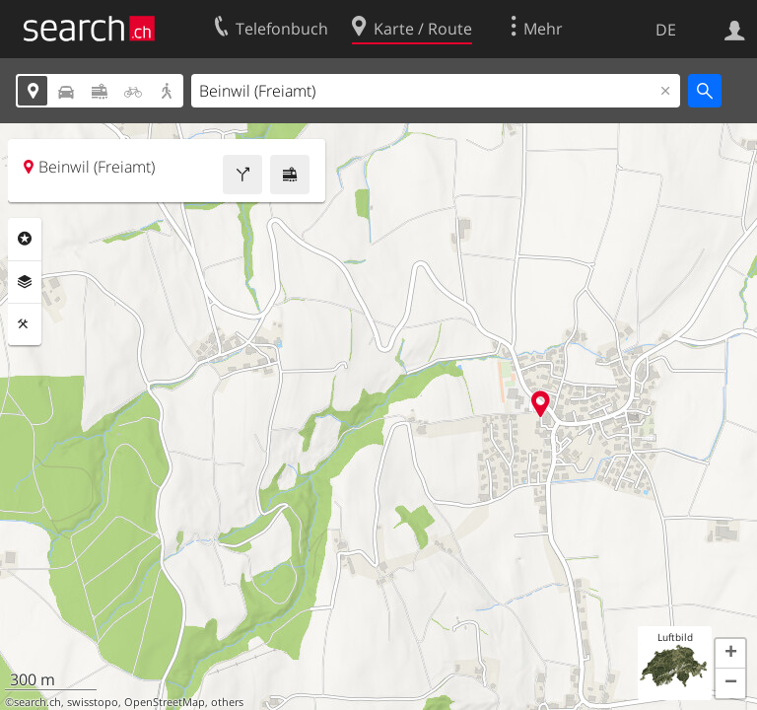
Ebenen (24, 282)
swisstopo (92, 702)
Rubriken (24, 238)
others (227, 702)
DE (665, 29)
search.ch (37, 702)
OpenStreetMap (164, 702)
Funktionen (24, 324)
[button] (730, 654)
